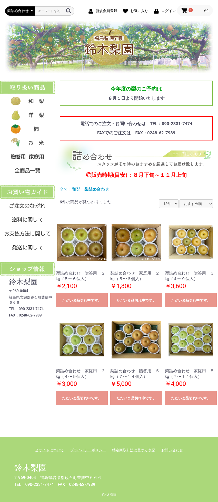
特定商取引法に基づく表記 (133, 450)
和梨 (76, 189)
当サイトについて (49, 450)
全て (64, 189)
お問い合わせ (172, 450)
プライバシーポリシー (88, 450)
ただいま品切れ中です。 (82, 300)
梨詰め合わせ (96, 189)
